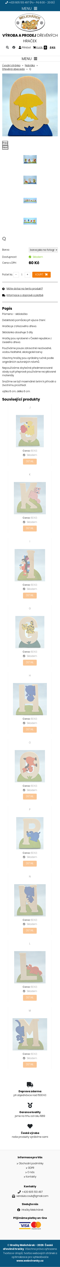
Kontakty (31, 1176)
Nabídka (30, 65)
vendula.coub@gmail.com (32, 1196)
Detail (30, 461)
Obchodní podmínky (31, 1163)
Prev (5, 143)
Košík (44, 47)
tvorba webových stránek (39, 1253)
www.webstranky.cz (30, 1260)
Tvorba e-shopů (13, 1253)
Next (5, 147)
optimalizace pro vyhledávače (30, 1257)
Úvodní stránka (11, 65)
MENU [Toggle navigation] (30, 8)
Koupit (41, 274)
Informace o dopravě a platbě (25, 295)
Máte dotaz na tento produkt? (25, 288)
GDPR (31, 1168)
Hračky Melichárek (32, 1210)
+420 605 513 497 (18, 2)
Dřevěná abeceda (13, 69)
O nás (30, 1172)
